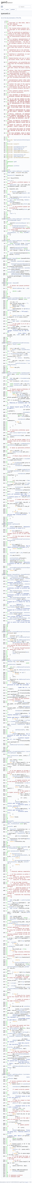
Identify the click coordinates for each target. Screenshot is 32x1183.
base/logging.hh (19, 148)
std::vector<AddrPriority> (18, 432)
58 (3, 171)
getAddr (11, 379)
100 (3, 258)
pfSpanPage (19, 612)
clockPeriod (14, 721)
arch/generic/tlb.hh (20, 146)
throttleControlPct (17, 274)
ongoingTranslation (19, 225)
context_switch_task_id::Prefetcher (18, 197)
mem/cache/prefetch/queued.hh (18, 140)
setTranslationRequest (22, 1054)
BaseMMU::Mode (19, 244)
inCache (25, 702)
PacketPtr (17, 383)
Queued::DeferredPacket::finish (17, 240)
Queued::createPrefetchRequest (17, 822)
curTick (27, 720)
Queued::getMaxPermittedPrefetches (18, 343)
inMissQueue (26, 706)
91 (3, 240)
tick (11, 213)
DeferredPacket (18, 288)
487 (3, 1074)
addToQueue (18, 729)
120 (3, 298)
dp (24, 642)
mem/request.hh (18, 156)
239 (3, 524)
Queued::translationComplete (16, 660)
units (12, 580)
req (20, 836)
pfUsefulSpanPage (21, 618)
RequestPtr (13, 185)
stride (15, 908)
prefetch (13, 9)
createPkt (18, 1035)
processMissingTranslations (21, 539)
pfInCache (19, 591)
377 (3, 822)
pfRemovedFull (20, 606)
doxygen (26, 1182)
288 (3, 631)
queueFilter (15, 270)
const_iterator (18, 315)
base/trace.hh (18, 149)
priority (25, 849)
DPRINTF (15, 329)
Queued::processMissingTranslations (18, 631)
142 (3, 343)
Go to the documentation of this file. (11, 18)
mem (2, 9)
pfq (28, 288)
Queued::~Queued (12, 283)
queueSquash (16, 392)
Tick (8, 180)
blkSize (13, 724)
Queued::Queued (12, 258)
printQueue (16, 1171)
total (14, 344)
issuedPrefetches (15, 559)
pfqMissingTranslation (18, 667)
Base (12, 261)
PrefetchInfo (24, 374)
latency (13, 268)
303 (3, 660)
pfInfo (15, 191)
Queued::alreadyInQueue (14, 751)
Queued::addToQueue (13, 1074)
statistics (14, 577)
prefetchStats (14, 558)
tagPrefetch (15, 273)
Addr (9, 172)
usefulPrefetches (20, 363)
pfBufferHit (19, 584)
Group (21, 577)
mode (26, 244)
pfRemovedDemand (21, 597)
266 (3, 574)
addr (8, 823)
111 (3, 283)
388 (3, 847)
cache (7, 9)
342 (3, 751)
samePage (18, 462)
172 (3, 373)
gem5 (15, 161)
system (21, 1056)
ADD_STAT (12, 578)
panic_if (15, 1093)
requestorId (21, 724)
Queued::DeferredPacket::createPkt (18, 171)
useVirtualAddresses (21, 924)
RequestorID (11, 175)
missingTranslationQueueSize (20, 264)
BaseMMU (14, 220)
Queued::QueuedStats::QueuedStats (18, 574)
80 (3, 219)
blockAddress (25, 378)
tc (18, 232)
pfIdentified (20, 578)
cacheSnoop (10, 272)
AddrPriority (17, 452)
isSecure (26, 381)
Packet (19, 200)
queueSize (20, 261)
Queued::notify (12, 373)
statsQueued (26, 276)
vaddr (17, 321)
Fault (11, 242)
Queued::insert (12, 847)
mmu (19, 220)
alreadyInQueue (20, 855)
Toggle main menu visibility (2, 6)
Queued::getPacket (13, 524)
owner (11, 253)
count (17, 635)
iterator (12, 637)
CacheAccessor (18, 385)
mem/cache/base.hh (19, 155)
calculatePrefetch (15, 435)
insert (17, 502)
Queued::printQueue (13, 298)
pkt (11, 200)
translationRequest (21, 223)
